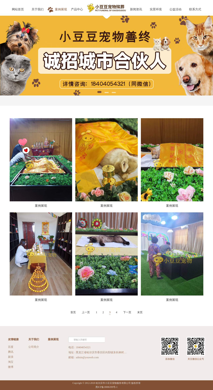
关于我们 (33, 339)
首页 (73, 312)
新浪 (10, 356)
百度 (10, 346)
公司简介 (33, 346)
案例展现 (53, 339)
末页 (140, 312)
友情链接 (13, 339)
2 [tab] (106, 92)
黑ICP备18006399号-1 (106, 387)
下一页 (127, 312)
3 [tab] (114, 92)
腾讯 (10, 351)
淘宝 (10, 361)
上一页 (86, 312)
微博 (10, 366)
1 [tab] (99, 92)
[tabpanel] (106, 55)
